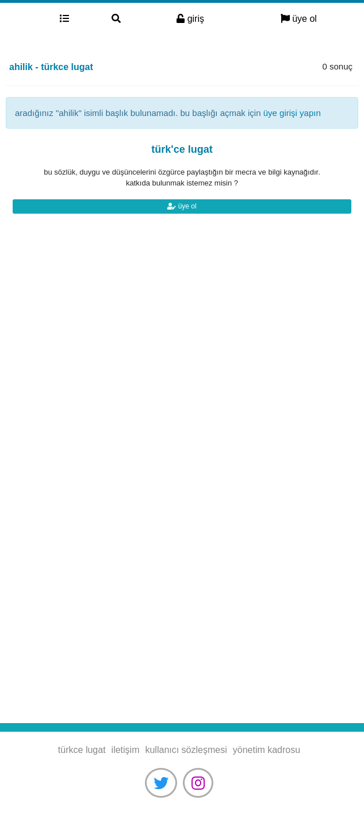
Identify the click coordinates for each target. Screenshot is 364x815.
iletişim (126, 750)
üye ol (299, 19)
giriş (190, 19)
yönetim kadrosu (266, 750)
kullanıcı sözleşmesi (186, 750)
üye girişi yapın (292, 113)
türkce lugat (19, 18)
